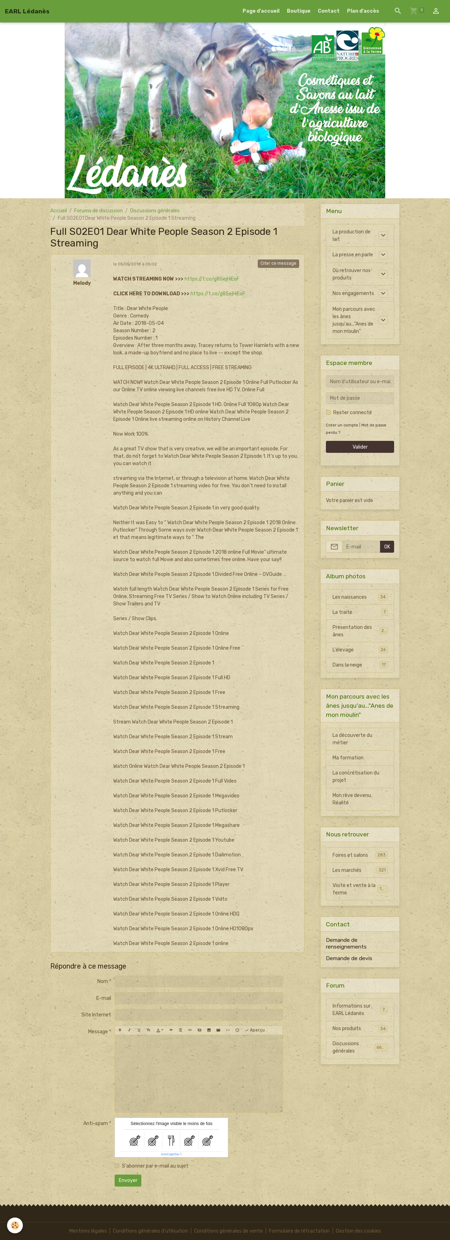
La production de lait (352, 235)
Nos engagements (353, 293)
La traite (360, 612)
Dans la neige (360, 664)
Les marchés (360, 870)
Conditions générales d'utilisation (150, 1231)
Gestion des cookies (358, 1231)
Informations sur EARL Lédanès (360, 1009)
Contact (329, 11)
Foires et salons (360, 855)
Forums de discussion (98, 211)
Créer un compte (342, 425)
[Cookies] (15, 1225)
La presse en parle (353, 255)
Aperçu (255, 1030)
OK (387, 547)
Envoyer (128, 1180)
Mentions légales (88, 1231)
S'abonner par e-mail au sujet (155, 1166)
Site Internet (96, 1015)
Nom (102, 981)
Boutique (298, 11)
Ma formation (348, 758)
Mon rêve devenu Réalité (352, 799)
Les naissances (360, 596)
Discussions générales (155, 211)
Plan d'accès (363, 11)
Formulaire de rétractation (299, 1231)
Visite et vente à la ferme (360, 889)
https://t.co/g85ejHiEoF (212, 279)
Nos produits (360, 1028)
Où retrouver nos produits (352, 274)
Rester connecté (352, 413)
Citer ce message (278, 263)
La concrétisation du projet (356, 776)
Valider (360, 447)
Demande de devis (349, 958)
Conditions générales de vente (228, 1231)
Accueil (58, 211)
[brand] (27, 11)
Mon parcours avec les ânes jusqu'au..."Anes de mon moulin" (354, 320)
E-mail (103, 998)
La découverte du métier (352, 739)
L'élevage (360, 649)
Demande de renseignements (346, 943)
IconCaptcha (170, 1154)
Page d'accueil (261, 11)
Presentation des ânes (360, 631)
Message (98, 1032)
